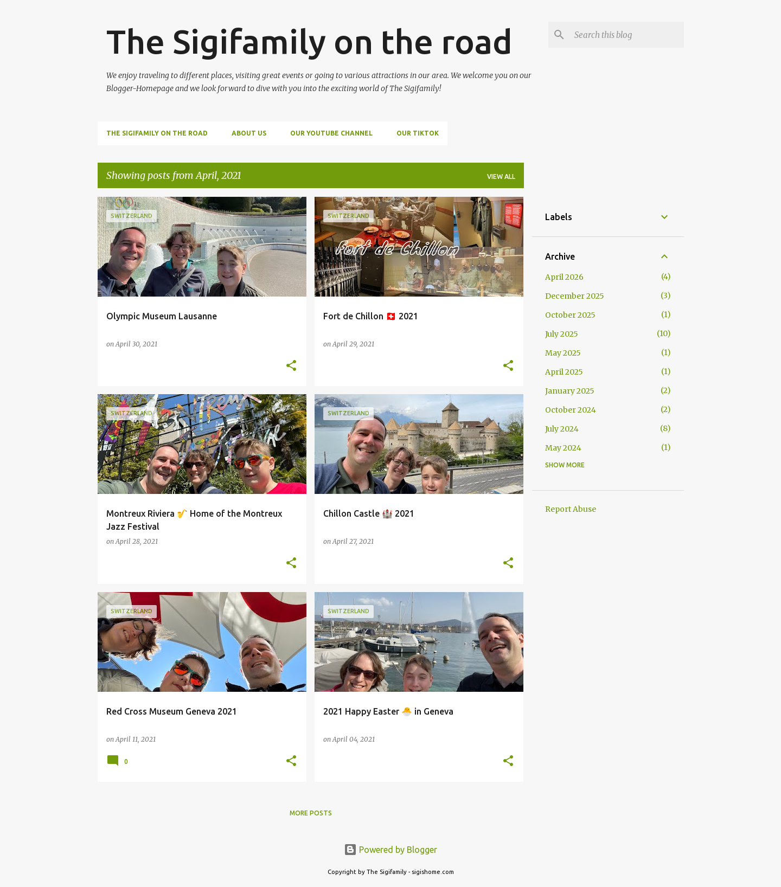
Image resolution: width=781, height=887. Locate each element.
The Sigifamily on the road (309, 41)
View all (501, 176)
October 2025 (570, 315)
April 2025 (564, 372)
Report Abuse (570, 509)
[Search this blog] (627, 35)
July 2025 (561, 334)
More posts (311, 813)
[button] (291, 366)
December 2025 (574, 296)
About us (249, 133)
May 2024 (563, 448)
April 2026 (564, 277)
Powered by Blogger (390, 849)
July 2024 (562, 429)
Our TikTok (417, 133)
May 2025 (563, 353)
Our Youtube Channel (331, 133)
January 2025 (569, 391)
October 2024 (570, 410)
